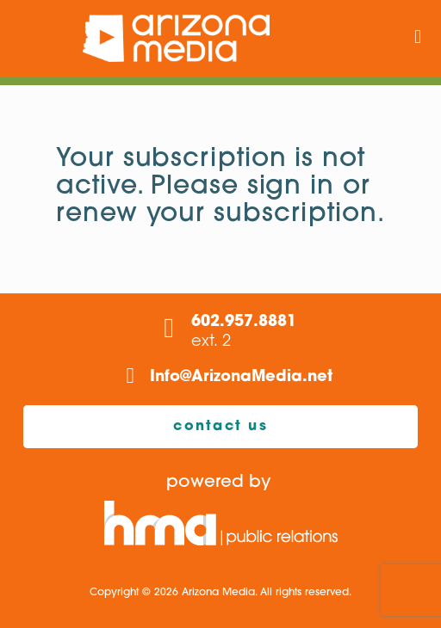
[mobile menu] (417, 38)
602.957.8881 (243, 322)
